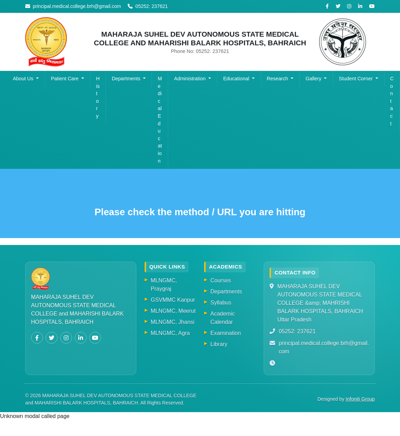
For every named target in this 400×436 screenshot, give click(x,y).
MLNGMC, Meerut (173, 311)
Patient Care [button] (65, 78)
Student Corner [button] (356, 78)
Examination (225, 333)
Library (218, 344)
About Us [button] (24, 78)
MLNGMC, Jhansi (172, 322)
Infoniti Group (360, 399)
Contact (392, 101)
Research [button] (278, 78)
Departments (226, 291)
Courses (220, 280)
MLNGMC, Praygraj (164, 285)
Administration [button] (190, 78)
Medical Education (160, 120)
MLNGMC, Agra (170, 333)
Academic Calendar (222, 318)
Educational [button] (237, 78)
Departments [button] (127, 78)
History (98, 97)
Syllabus (220, 303)
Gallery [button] (314, 78)
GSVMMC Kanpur (173, 300)
